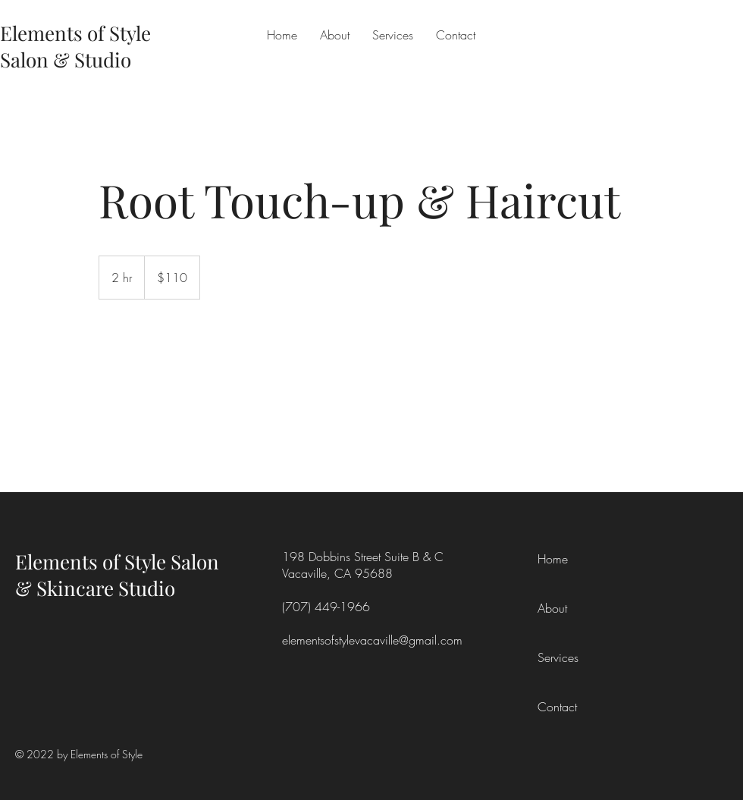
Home (553, 559)
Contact (557, 706)
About (552, 608)
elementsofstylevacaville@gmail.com (372, 640)
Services (558, 657)
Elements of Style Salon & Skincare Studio (117, 574)
